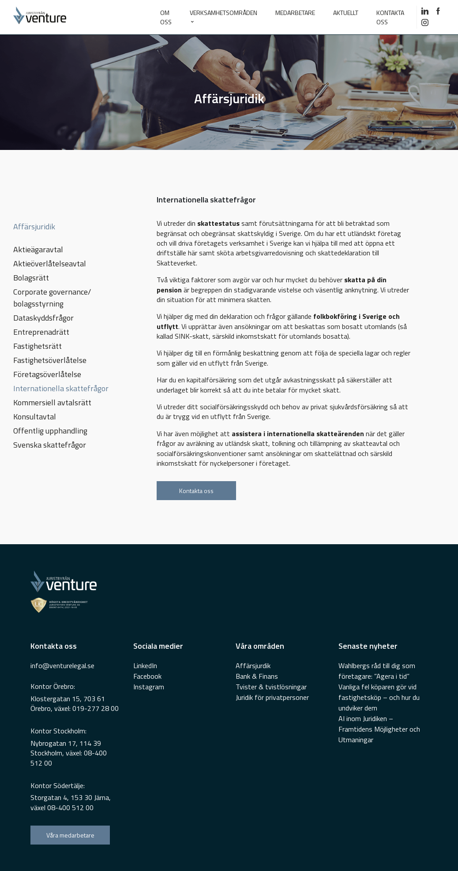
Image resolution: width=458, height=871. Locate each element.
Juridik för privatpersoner (272, 697)
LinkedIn (145, 665)
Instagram (148, 686)
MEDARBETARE (295, 12)
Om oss (166, 17)
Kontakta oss (196, 490)
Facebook (147, 676)
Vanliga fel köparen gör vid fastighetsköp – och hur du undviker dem (379, 697)
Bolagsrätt (31, 278)
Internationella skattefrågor (61, 388)
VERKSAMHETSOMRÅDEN (223, 12)
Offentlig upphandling (50, 431)
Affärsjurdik (253, 665)
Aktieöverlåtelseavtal (49, 263)
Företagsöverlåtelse (47, 374)
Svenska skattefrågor (49, 445)
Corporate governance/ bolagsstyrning (52, 298)
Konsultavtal (34, 416)
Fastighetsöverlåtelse (49, 360)
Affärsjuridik (34, 226)
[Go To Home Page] (76, 17)
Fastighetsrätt (37, 346)
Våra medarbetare (70, 835)
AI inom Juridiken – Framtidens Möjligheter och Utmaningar (379, 729)
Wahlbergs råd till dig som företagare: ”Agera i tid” (376, 670)
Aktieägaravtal (38, 249)
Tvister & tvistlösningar (271, 686)
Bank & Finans (257, 676)
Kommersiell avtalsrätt (52, 402)
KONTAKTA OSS (390, 17)
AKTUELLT (345, 12)
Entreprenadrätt (41, 332)
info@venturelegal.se (62, 665)
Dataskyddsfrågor (43, 318)
